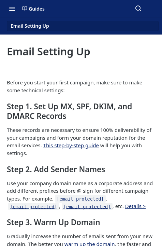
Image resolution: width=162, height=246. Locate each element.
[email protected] (80, 199)
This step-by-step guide (71, 145)
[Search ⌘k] (138, 8)
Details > (135, 206)
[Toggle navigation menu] (12, 8)
